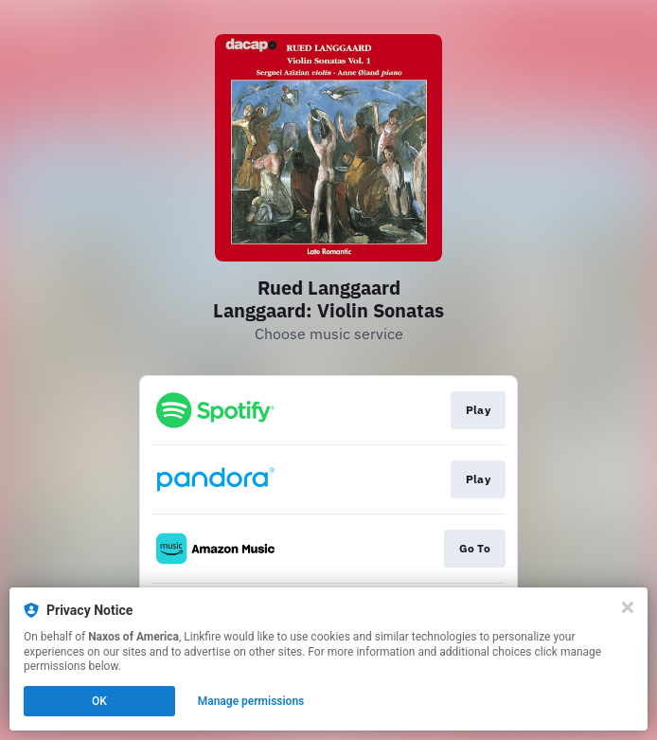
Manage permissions (251, 701)
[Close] (628, 607)
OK (99, 701)
